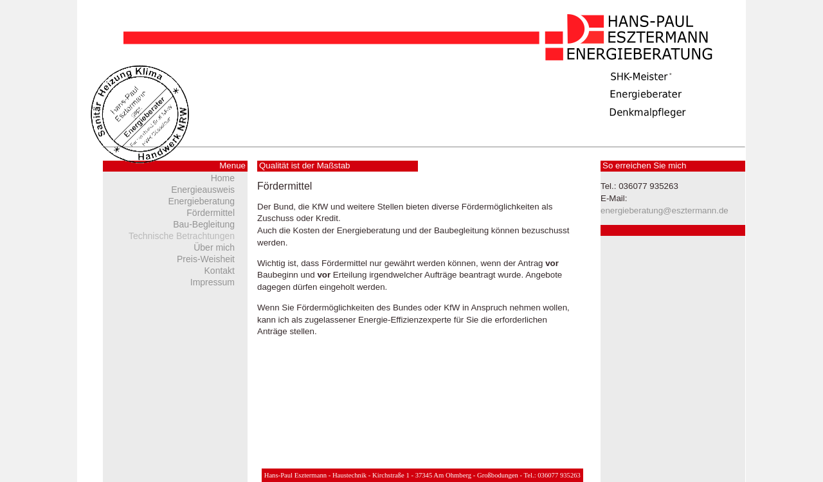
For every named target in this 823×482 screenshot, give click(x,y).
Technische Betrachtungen (182, 236)
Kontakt (219, 270)
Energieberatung (201, 201)
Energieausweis (203, 189)
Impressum (212, 282)
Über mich (214, 247)
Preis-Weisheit (206, 259)
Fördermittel (210, 213)
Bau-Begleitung (204, 224)
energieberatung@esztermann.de (664, 210)
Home (223, 178)
